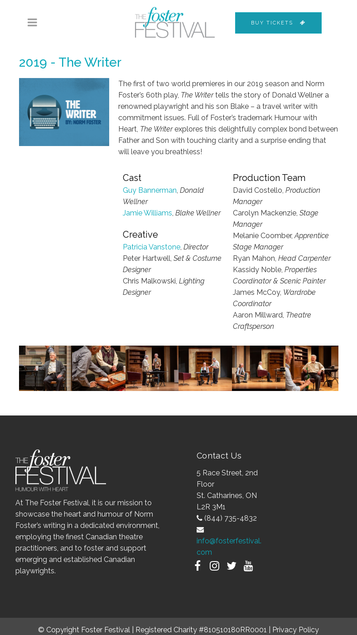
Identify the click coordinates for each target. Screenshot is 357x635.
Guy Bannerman (150, 190)
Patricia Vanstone (151, 247)
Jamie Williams (147, 213)
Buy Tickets (278, 23)
